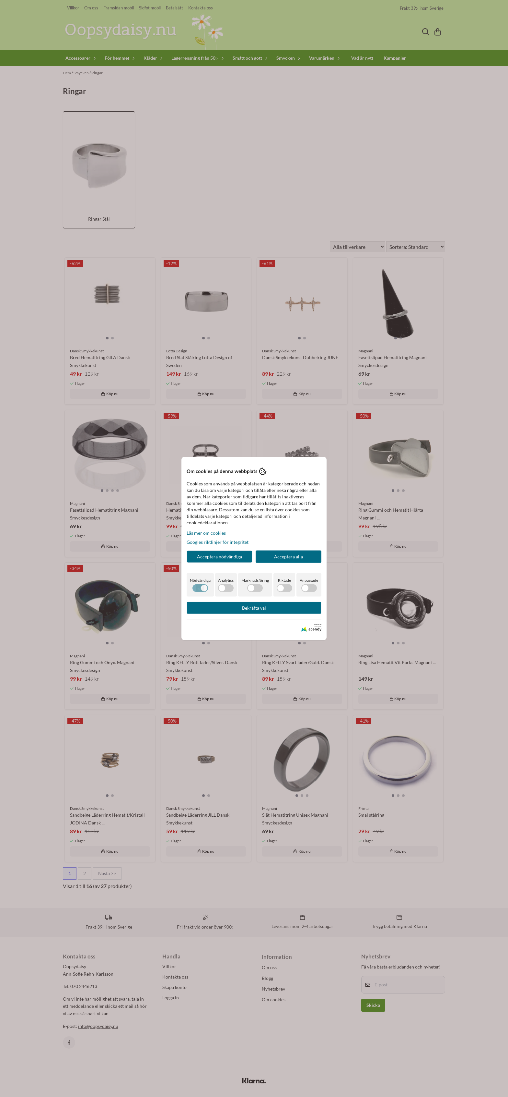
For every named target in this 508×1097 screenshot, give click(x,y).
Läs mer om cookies (206, 532)
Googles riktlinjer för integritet (217, 541)
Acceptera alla (288, 556)
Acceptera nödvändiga (219, 556)
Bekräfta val (254, 607)
